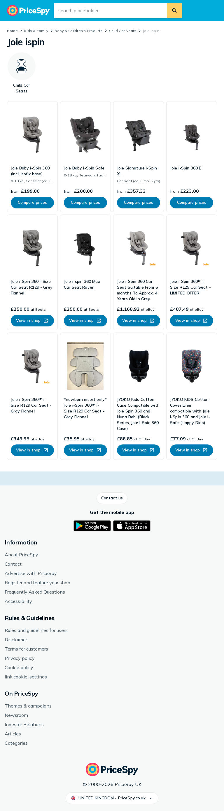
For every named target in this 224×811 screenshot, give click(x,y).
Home (12, 30)
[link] (32, 156)
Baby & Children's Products (78, 30)
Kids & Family (36, 30)
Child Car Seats (122, 30)
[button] (112, 498)
